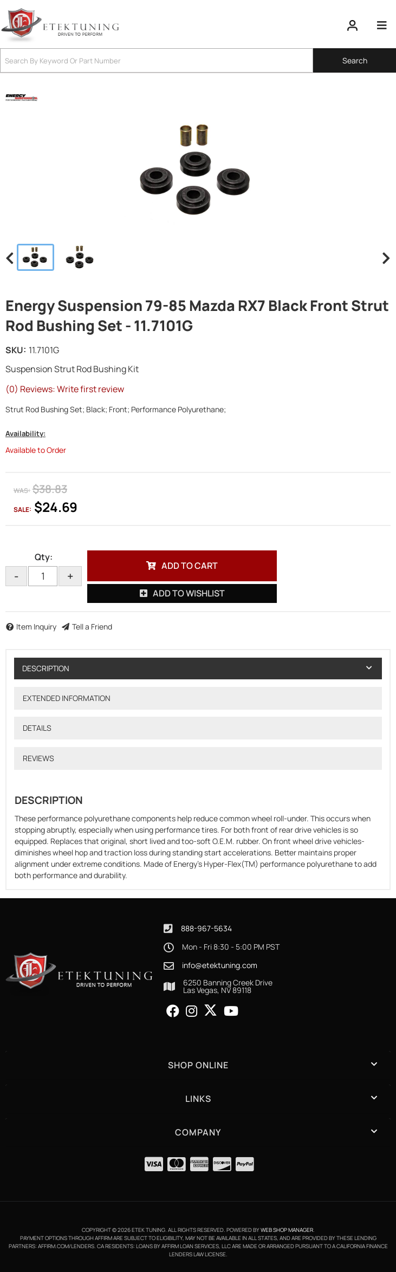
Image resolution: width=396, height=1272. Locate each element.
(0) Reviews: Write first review (64, 389)
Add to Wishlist (189, 593)
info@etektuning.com (219, 965)
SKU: (15, 350)
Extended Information (67, 698)
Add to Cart (189, 566)
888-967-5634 (206, 928)
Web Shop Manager (287, 1230)
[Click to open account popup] (353, 25)
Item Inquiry (36, 626)
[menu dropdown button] (381, 25)
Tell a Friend (92, 626)
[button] (198, 60)
